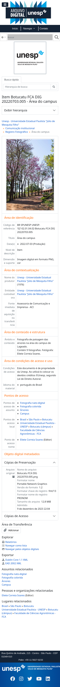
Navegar (28, 28)
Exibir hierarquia (15, 110)
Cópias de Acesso (16, 516)
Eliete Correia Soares (31, 439)
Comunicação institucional (20, 128)
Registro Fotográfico (16, 131)
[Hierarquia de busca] (27, 87)
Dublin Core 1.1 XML (15, 559)
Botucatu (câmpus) (40, 426)
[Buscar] (30, 37)
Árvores (24, 410)
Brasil (23, 419)
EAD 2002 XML (11, 563)
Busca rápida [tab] (11, 79)
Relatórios (9, 542)
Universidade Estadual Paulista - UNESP (23, 609)
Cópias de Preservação (20, 462)
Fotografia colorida (30, 406)
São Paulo (34, 419)
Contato (44, 28)
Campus (24, 413)
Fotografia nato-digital (32, 403)
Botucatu (47, 419)
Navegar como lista (14, 545)
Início (15, 28)
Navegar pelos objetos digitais (20, 549)
